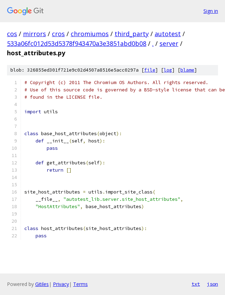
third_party (132, 34)
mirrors (34, 34)
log (168, 70)
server (169, 43)
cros (58, 34)
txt (196, 284)
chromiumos (90, 34)
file (149, 70)
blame (187, 70)
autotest (168, 34)
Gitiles (42, 284)
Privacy (61, 284)
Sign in (210, 11)
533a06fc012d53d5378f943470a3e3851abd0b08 (76, 43)
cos (12, 34)
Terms (80, 284)
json (212, 284)
